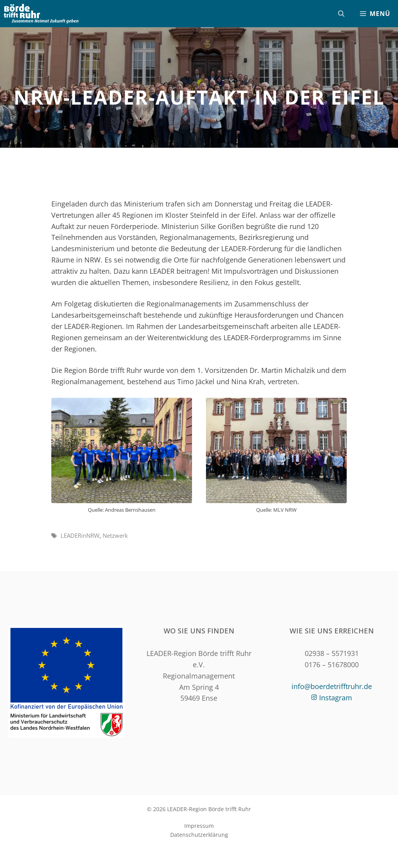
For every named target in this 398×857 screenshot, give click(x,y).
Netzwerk (115, 535)
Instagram (335, 697)
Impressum (199, 825)
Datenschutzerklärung (199, 834)
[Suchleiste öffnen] (341, 13)
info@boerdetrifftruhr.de (332, 686)
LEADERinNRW (80, 535)
